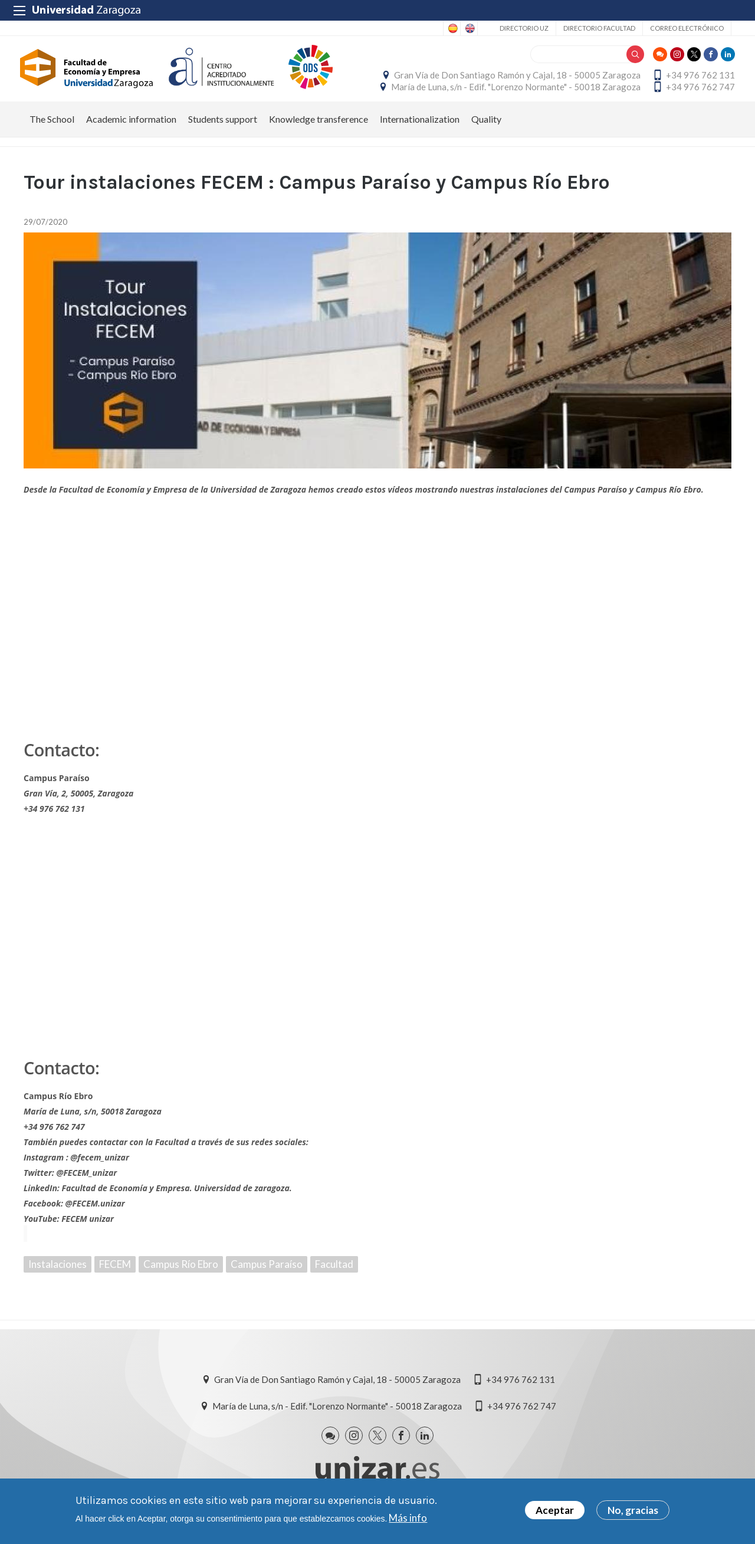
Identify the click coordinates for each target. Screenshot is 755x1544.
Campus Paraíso (267, 1276)
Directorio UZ (524, 28)
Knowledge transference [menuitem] (318, 130)
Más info (408, 1518)
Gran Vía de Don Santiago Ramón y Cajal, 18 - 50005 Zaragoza (513, 81)
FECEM (115, 1276)
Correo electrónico (687, 28)
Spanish (452, 28)
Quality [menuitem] (486, 130)
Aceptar (555, 1510)
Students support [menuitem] (222, 130)
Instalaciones (57, 1276)
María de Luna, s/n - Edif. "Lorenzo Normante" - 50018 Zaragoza (512, 92)
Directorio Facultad (599, 28)
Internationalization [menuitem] (419, 130)
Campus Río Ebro (180, 1276)
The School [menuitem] (51, 130)
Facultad (334, 1276)
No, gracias (633, 1510)
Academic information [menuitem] (131, 130)
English (469, 28)
